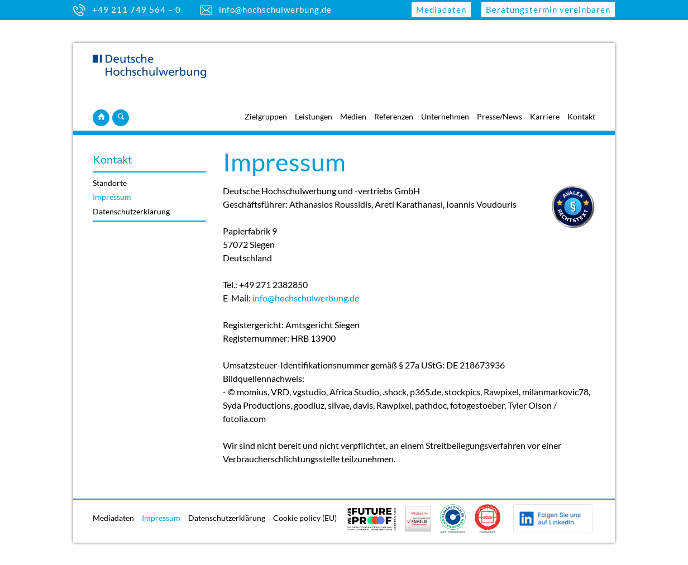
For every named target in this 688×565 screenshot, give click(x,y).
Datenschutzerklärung (131, 211)
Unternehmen (445, 116)
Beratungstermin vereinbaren (548, 9)
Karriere (545, 116)
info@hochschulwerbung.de (275, 9)
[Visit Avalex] (573, 225)
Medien (353, 116)
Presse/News (499, 116)
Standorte (110, 183)
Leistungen (313, 116)
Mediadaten (441, 9)
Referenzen (393, 116)
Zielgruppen (266, 116)
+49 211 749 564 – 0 (136, 9)
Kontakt (581, 116)
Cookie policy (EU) (305, 518)
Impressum (112, 197)
